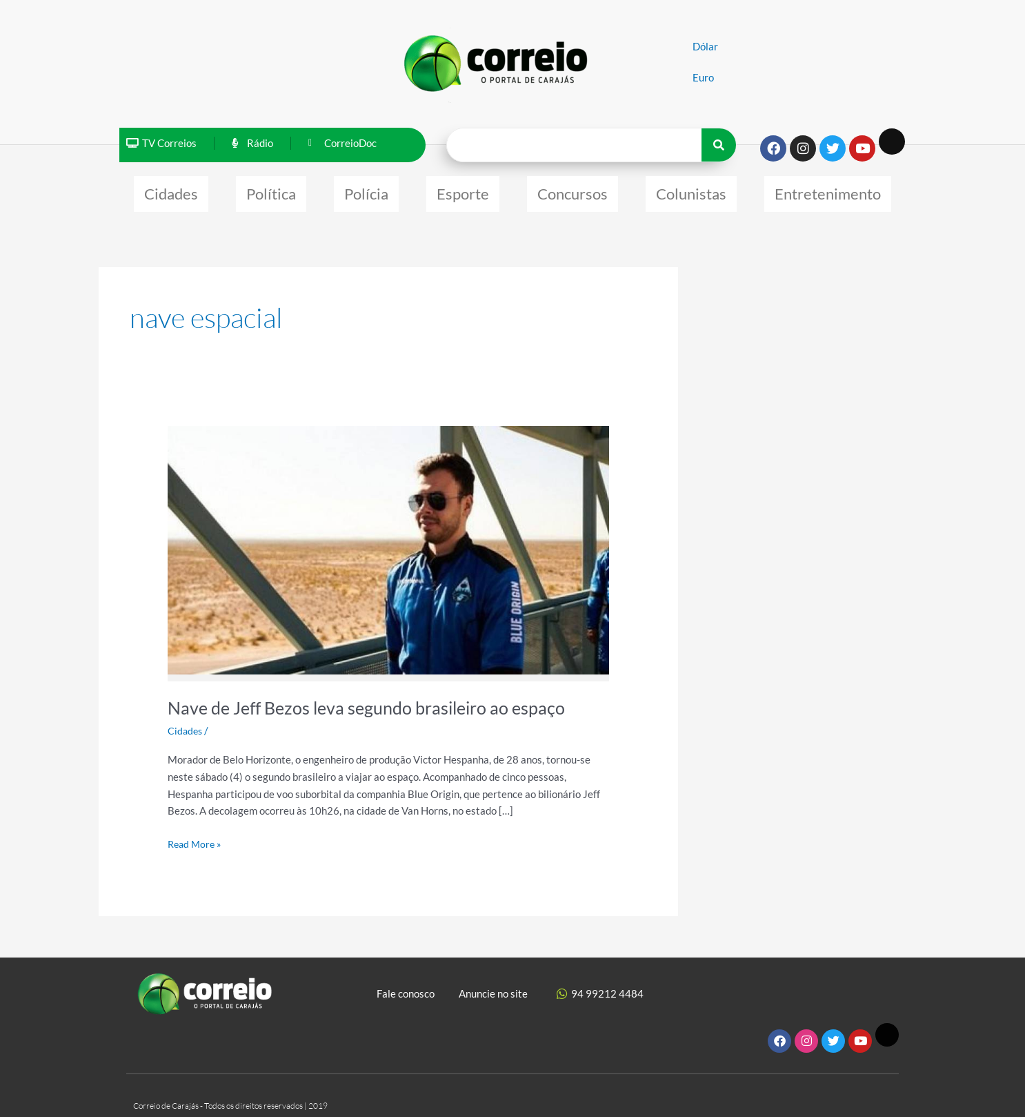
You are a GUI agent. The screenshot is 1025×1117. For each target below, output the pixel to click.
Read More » (196, 835)
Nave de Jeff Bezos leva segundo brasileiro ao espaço (373, 701)
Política (271, 190)
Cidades (171, 190)
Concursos (572, 190)
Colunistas (691, 190)
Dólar (705, 46)
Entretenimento (828, 190)
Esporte (463, 190)
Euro (703, 77)
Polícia (366, 190)
